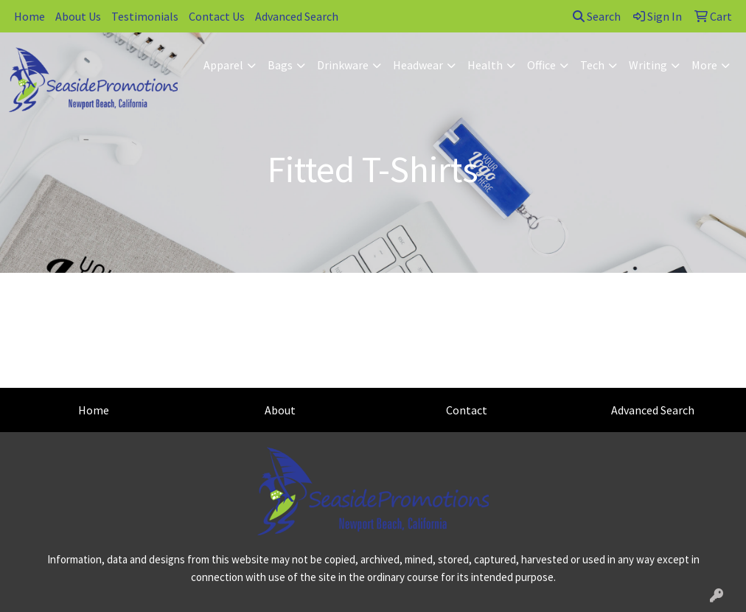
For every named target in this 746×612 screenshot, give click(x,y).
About (280, 410)
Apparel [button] (223, 65)
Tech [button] (592, 65)
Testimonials (144, 16)
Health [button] (485, 65)
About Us (78, 16)
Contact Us (217, 16)
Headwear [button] (418, 65)
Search (597, 16)
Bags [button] (280, 65)
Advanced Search (296, 16)
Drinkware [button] (343, 65)
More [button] (704, 65)
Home (29, 16)
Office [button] (541, 65)
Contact (466, 410)
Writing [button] (648, 65)
